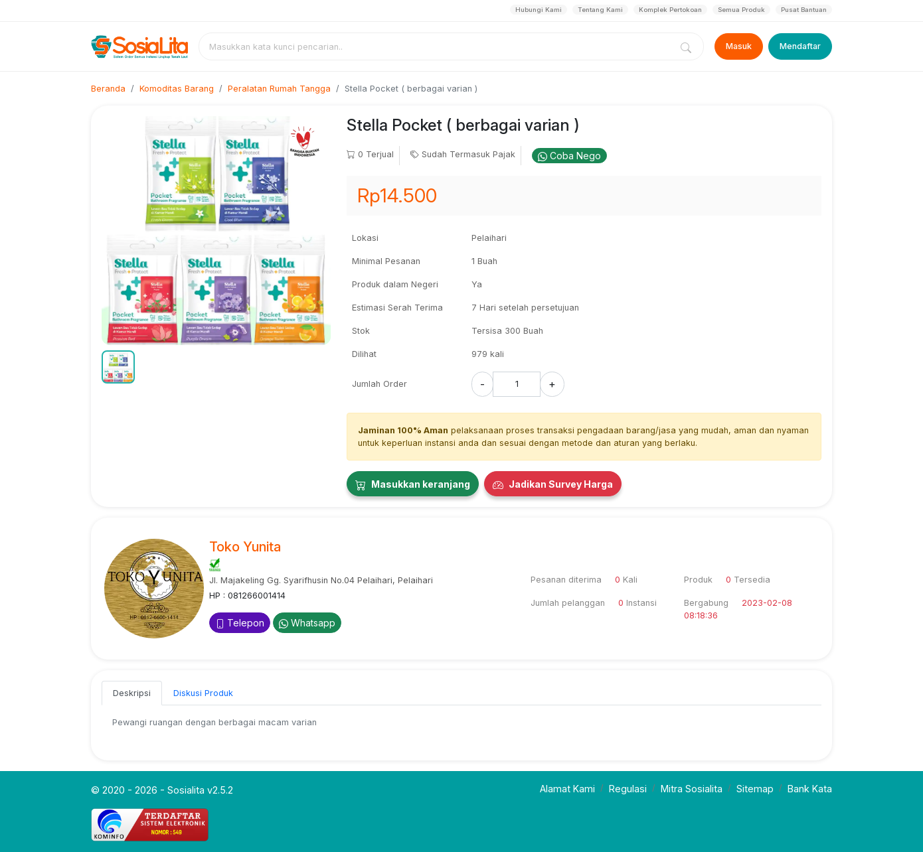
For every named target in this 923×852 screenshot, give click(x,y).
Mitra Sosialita (691, 788)
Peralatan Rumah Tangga (279, 89)
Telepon (239, 622)
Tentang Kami (600, 9)
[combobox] (438, 46)
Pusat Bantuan (804, 9)
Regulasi (628, 788)
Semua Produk (741, 9)
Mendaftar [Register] (800, 46)
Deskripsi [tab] (132, 693)
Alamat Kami (567, 788)
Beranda (108, 89)
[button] (118, 367)
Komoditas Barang (176, 89)
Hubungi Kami (538, 9)
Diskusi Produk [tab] (203, 693)
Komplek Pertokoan (670, 9)
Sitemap (755, 788)
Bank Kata (810, 788)
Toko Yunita (245, 547)
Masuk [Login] (739, 46)
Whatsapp (307, 622)
